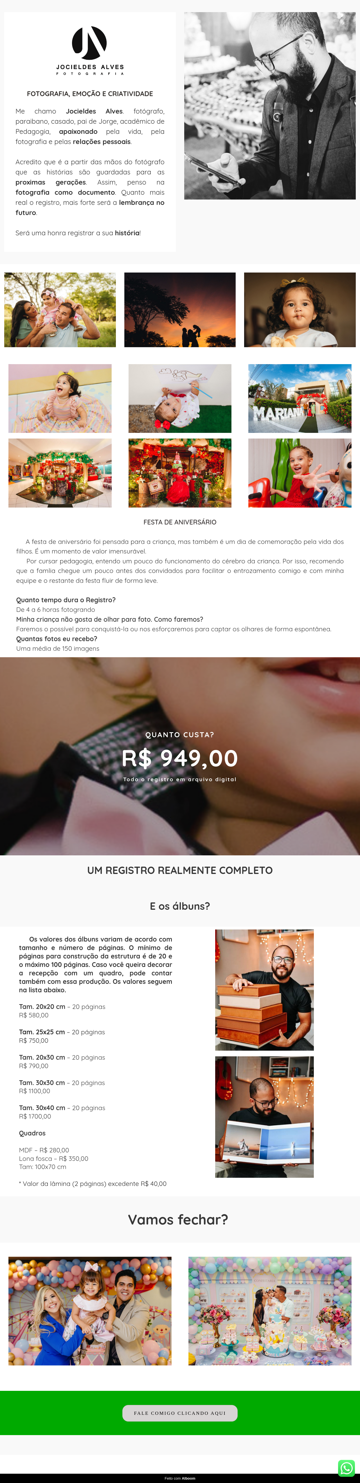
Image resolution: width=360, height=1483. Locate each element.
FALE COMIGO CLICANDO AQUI (180, 1413)
